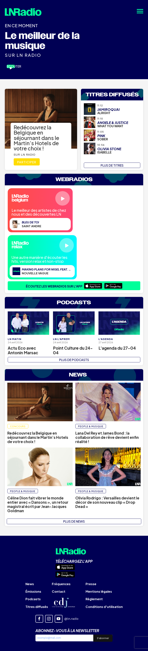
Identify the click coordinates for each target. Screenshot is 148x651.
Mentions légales (99, 591)
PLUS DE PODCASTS (74, 360)
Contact (58, 591)
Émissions (33, 591)
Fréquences (61, 584)
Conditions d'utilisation (104, 607)
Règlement (94, 599)
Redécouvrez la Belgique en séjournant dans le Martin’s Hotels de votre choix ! (36, 138)
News (29, 584)
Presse (91, 584)
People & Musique (90, 426)
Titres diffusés (36, 607)
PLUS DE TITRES (112, 165)
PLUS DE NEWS (74, 521)
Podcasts (33, 599)
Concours (18, 426)
